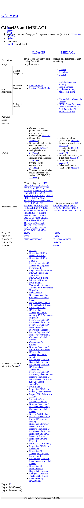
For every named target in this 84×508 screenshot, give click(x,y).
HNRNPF (28, 193)
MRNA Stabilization (38, 280)
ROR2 (35, 215)
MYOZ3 (37, 200)
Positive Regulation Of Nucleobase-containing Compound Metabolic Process (39, 336)
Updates (10, 38)
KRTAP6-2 (40, 195)
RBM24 (27, 213)
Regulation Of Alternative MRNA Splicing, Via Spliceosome (40, 272)
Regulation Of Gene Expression (38, 440)
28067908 (33, 140)
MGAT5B (28, 200)
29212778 (63, 145)
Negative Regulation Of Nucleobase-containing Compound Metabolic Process (39, 408)
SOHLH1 (43, 218)
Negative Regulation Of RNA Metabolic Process (40, 430)
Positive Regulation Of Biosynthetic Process (39, 360)
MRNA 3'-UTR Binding (40, 444)
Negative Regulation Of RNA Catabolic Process (39, 348)
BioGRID (11, 44)
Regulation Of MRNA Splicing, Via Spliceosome (41, 390)
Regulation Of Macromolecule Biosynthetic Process (38, 468)
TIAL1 (36, 223)
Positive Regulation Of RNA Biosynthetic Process (41, 373)
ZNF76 (42, 230)
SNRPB (35, 218)
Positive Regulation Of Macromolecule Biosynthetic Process (39, 327)
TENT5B (41, 220)
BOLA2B (35, 185)
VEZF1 (35, 228)
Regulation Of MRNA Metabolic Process (39, 435)
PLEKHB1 (28, 205)
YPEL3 (27, 230)
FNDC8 (65, 205)
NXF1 (50, 200)
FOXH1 (36, 190)
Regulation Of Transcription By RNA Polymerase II (39, 453)
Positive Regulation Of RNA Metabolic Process (40, 321)
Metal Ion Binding (67, 92)
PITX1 (40, 203)
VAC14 (78, 210)
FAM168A (34, 188)
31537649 (74, 158)
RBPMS (42, 213)
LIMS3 (27, 198)
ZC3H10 (35, 230)
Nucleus (62, 69)
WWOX (42, 228)
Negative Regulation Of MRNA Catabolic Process (40, 303)
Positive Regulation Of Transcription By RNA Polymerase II (39, 265)
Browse (10, 31)
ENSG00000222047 (33, 239)
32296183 (75, 34)
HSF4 (35, 193)
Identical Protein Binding (40, 88)
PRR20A (28, 208)
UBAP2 (36, 225)
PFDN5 (33, 203)
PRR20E (36, 210)
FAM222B (44, 188)
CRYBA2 (45, 185)
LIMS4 (34, 198)
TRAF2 (63, 210)
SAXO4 (42, 215)
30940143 (46, 135)
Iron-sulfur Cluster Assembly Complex (38, 400)
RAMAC (45, 210)
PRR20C (44, 208)
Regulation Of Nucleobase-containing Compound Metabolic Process (39, 296)
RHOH (56, 210)
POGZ (45, 205)
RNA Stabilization (37, 307)
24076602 (33, 153)
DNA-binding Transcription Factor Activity (38, 354)
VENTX (27, 228)
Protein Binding (36, 85)
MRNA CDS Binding (38, 278)
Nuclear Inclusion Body (39, 416)
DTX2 (26, 188)
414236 (27, 233)
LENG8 (49, 195)
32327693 (63, 153)
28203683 (33, 177)
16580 (26, 236)
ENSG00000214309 (62, 239)
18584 (56, 236)
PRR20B (36, 208)
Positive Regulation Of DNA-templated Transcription (39, 367)
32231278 (63, 163)
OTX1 (26, 203)
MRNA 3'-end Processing (70, 104)
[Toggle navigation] (2, 24)
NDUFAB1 (67, 208)
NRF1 (44, 200)
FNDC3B (28, 190)
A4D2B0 (57, 242)
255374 (56, 233)
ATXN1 (45, 183)
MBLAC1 (68, 52)
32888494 (75, 148)
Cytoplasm (63, 72)
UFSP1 (43, 225)
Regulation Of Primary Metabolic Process (39, 425)
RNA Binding (35, 481)
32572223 (42, 148)
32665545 (75, 140)
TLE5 (41, 223)
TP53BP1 (28, 225)
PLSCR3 (38, 205)
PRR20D (28, 210)
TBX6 (33, 220)
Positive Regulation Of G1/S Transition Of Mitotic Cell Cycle (69, 109)
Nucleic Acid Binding (39, 414)
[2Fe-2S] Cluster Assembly (36, 383)
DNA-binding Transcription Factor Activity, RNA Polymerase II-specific (41, 314)
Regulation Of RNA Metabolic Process (38, 254)
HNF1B (49, 190)
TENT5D (28, 223)
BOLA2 (27, 185)
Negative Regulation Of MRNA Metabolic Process (41, 378)
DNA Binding (35, 387)
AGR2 (75, 203)
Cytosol (62, 74)
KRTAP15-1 (29, 195)
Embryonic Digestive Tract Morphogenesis (38, 474)
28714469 (33, 168)
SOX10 (27, 220)
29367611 (33, 160)
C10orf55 (38, 52)
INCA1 (42, 193)
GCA (42, 190)
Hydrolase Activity (67, 89)
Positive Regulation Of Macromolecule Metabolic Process (41, 461)
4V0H (56, 245)
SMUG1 (27, 218)
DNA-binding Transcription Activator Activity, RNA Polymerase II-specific (41, 286)
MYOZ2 (57, 208)
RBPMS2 (28, 215)
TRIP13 (70, 210)
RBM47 (34, 213)
